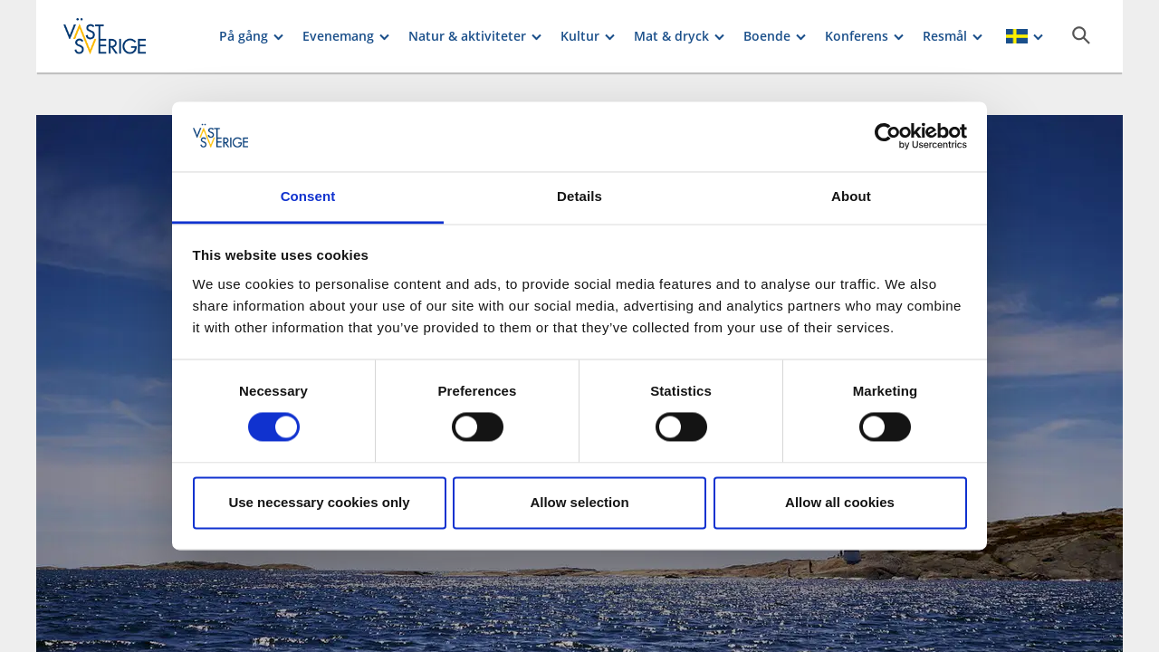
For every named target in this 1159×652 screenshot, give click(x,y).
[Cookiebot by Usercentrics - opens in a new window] (888, 136)
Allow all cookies (840, 502)
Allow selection (579, 502)
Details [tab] (579, 196)
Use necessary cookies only (318, 502)
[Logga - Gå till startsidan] (126, 36)
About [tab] (851, 196)
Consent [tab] (308, 196)
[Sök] (1081, 35)
